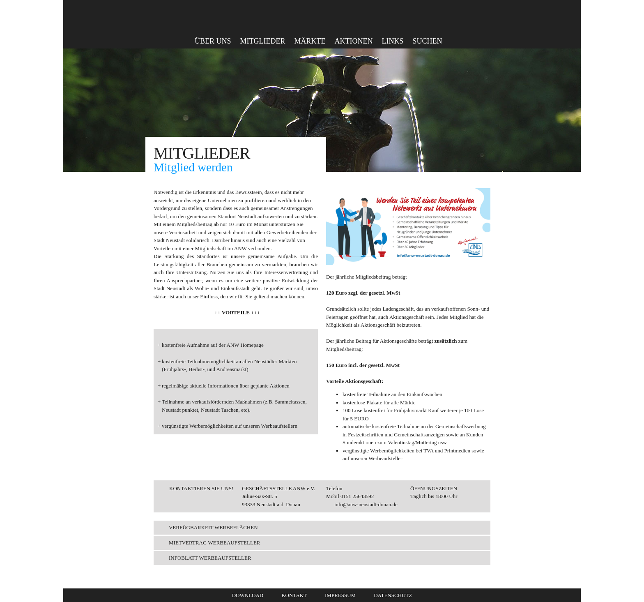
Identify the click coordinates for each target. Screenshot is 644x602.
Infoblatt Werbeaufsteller (210, 558)
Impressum (340, 595)
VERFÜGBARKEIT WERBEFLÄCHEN (213, 527)
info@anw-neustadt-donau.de (366, 504)
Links (392, 41)
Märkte (310, 41)
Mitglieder (262, 41)
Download (248, 595)
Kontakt (294, 595)
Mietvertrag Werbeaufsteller (214, 543)
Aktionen (354, 41)
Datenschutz (393, 595)
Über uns (213, 41)
